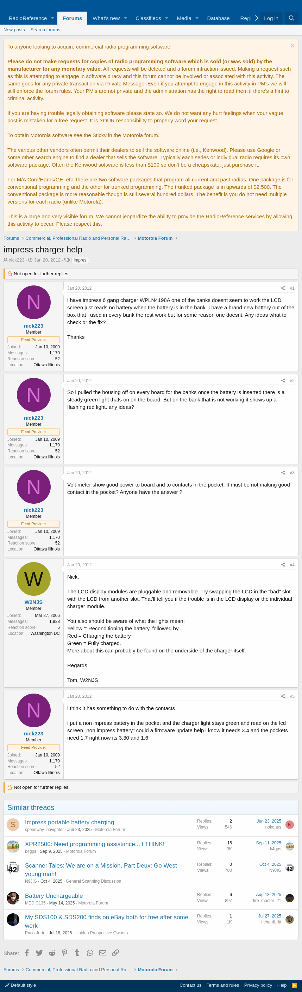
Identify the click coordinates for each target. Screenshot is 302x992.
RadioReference (28, 18)
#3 (292, 472)
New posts (14, 29)
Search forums (46, 29)
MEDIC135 (35, 903)
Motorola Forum (110, 829)
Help (282, 985)
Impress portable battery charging (69, 822)
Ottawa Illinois (46, 364)
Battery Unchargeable (54, 896)
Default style (20, 985)
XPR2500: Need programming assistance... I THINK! (95, 844)
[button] (52, 18)
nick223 (17, 260)
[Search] (291, 18)
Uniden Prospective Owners (101, 932)
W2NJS (34, 602)
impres (80, 260)
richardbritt (271, 922)
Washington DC (45, 633)
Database (218, 18)
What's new (106, 18)
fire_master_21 (267, 900)
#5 (292, 696)
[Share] (283, 288)
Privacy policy (258, 985)
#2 (292, 380)
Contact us (190, 985)
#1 (292, 288)
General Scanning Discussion (93, 881)
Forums (72, 18)
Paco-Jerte (35, 932)
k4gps (30, 851)
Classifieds (148, 18)
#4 (292, 564)
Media (184, 18)
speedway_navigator (44, 829)
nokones (273, 827)
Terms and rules (223, 985)
